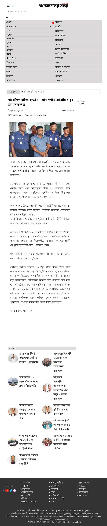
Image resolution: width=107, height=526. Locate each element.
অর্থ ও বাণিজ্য (61, 53)
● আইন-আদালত (28, 501)
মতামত (58, 76)
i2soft (78, 522)
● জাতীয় (24, 486)
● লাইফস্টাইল (55, 495)
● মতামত (81, 489)
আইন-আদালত (62, 49)
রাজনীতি (59, 31)
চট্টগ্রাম (9, 35)
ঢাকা (8, 31)
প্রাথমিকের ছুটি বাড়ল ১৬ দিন (33, 92)
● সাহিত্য (81, 486)
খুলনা (9, 42)
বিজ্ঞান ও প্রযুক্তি (62, 67)
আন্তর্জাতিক (60, 35)
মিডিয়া (58, 44)
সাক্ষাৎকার (11, 80)
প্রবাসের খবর (61, 71)
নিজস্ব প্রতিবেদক (15, 110)
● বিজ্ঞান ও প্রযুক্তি (57, 498)
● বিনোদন (53, 489)
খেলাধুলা (59, 58)
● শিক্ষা (52, 492)
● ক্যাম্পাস (82, 495)
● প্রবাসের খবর (83, 483)
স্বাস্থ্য (8, 71)
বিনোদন (10, 62)
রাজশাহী (10, 38)
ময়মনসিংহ (11, 58)
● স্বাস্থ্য (52, 501)
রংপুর (9, 54)
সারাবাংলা (11, 26)
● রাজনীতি (25, 489)
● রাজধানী (25, 495)
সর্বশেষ (58, 22)
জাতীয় (58, 26)
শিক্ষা (57, 62)
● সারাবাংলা (25, 483)
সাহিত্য (9, 76)
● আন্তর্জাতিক (26, 492)
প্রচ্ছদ (8, 22)
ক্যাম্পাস (59, 80)
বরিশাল (10, 50)
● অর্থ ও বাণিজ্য (56, 483)
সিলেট (9, 46)
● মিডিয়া (24, 498)
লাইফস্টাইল (11, 67)
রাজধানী (59, 40)
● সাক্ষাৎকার (82, 492)
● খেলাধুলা (54, 486)
